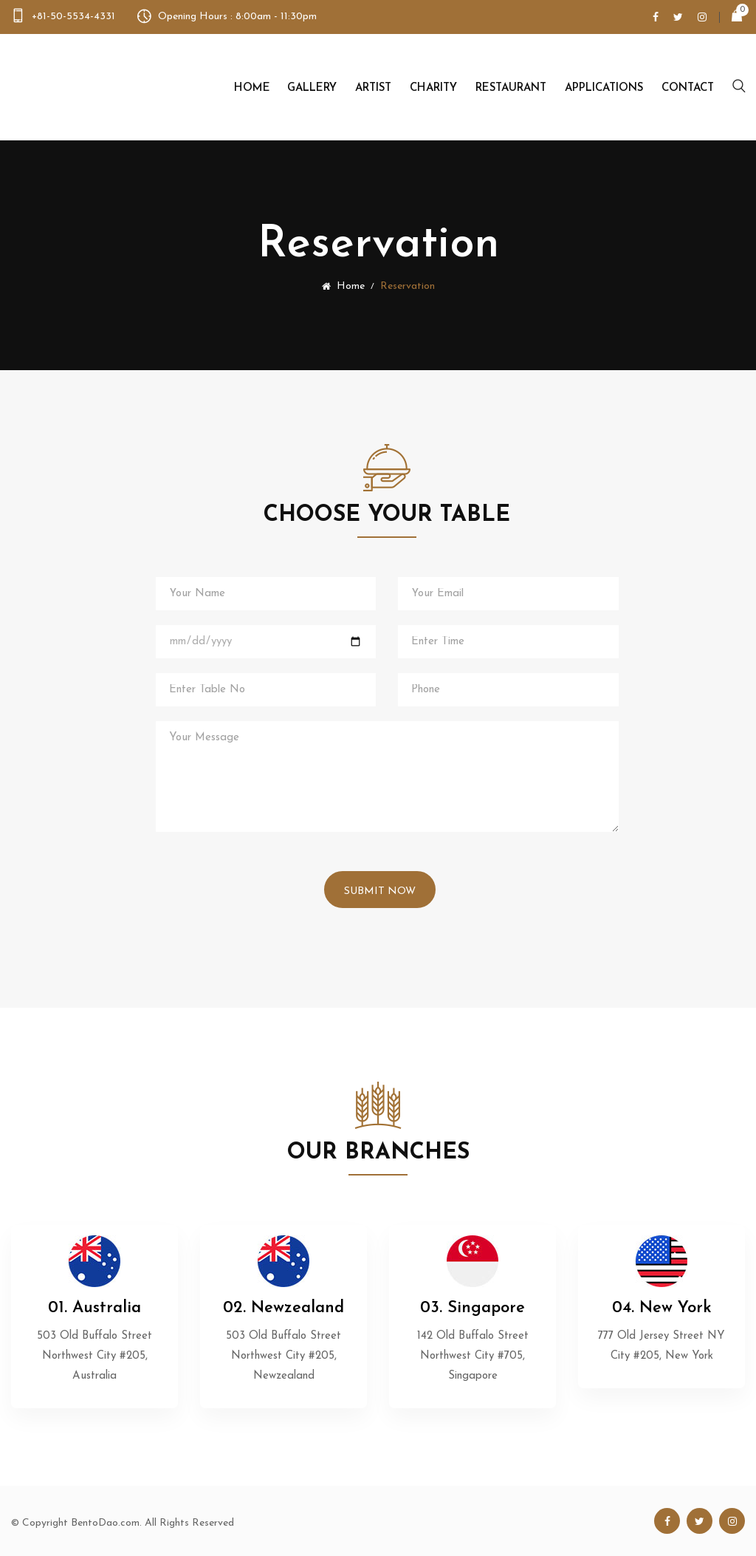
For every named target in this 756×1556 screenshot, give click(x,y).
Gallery (312, 88)
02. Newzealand (283, 1308)
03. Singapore (472, 1308)
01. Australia (94, 1308)
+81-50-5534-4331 (73, 16)
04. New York (662, 1308)
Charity (433, 88)
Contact (688, 88)
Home (252, 88)
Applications (604, 88)
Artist (373, 88)
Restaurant (510, 88)
